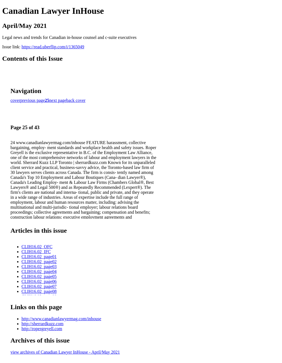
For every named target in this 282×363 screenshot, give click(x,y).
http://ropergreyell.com (41, 328)
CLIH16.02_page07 (39, 286)
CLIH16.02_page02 (39, 261)
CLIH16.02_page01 (39, 256)
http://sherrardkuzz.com (42, 323)
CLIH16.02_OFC (36, 246)
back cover (76, 100)
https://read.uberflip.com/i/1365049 (52, 46)
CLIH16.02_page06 (39, 281)
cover (15, 100)
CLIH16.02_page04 (39, 271)
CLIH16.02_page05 (39, 276)
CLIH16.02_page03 (39, 266)
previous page (32, 100)
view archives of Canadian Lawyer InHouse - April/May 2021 (65, 352)
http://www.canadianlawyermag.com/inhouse (61, 318)
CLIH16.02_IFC (36, 251)
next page (57, 100)
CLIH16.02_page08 (39, 291)
